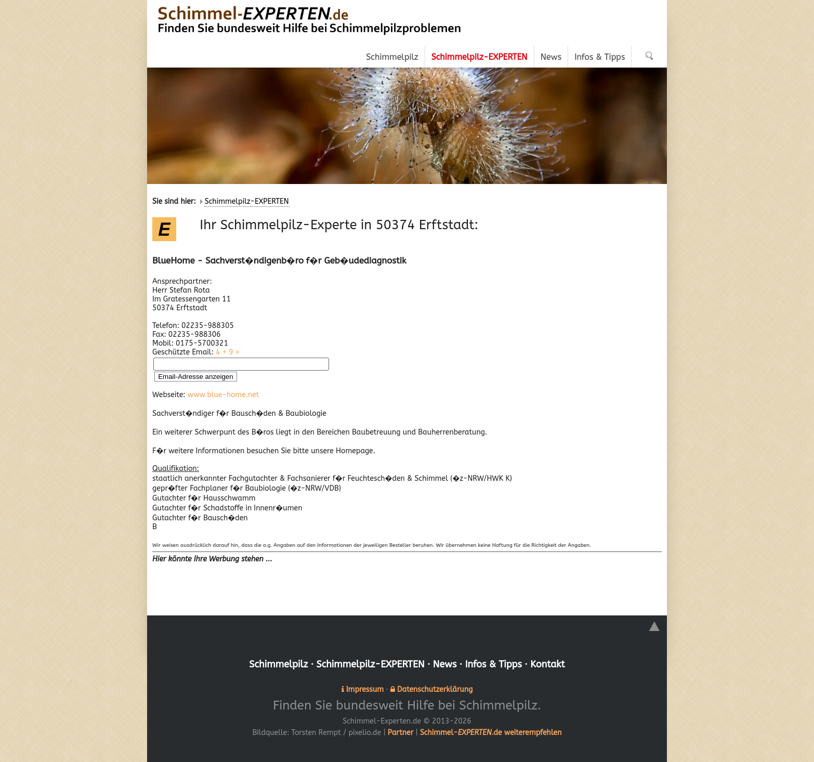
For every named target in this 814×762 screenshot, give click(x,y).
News (445, 664)
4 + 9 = (228, 352)
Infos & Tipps (493, 664)
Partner (400, 732)
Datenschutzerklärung (434, 689)
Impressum (365, 689)
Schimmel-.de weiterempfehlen (491, 732)
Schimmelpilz (278, 664)
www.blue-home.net (223, 394)
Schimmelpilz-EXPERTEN (247, 201)
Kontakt (547, 664)
